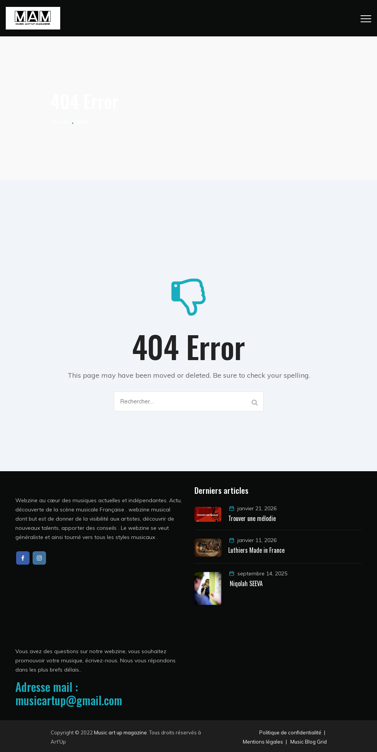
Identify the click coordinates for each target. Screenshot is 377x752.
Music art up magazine (120, 732)
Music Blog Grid (308, 742)
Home (60, 122)
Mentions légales (263, 742)
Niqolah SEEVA (245, 583)
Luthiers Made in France (256, 550)
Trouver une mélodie (252, 518)
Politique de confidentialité (290, 732)
